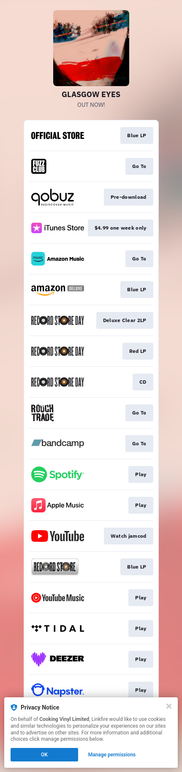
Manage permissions (112, 755)
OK (44, 755)
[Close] (169, 706)
